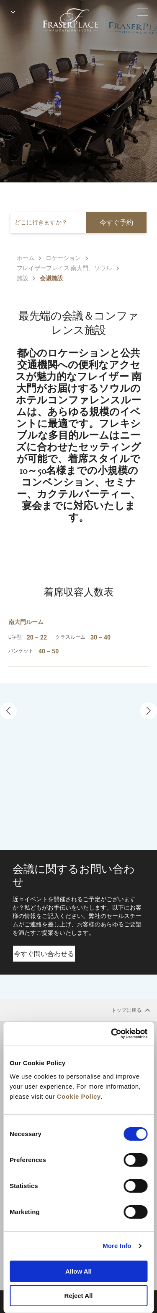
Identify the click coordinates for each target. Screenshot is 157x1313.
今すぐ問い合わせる (44, 954)
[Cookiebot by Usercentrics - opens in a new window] (111, 1033)
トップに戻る (130, 1010)
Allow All (78, 1271)
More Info (117, 1245)
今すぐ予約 (116, 222)
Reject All (78, 1295)
